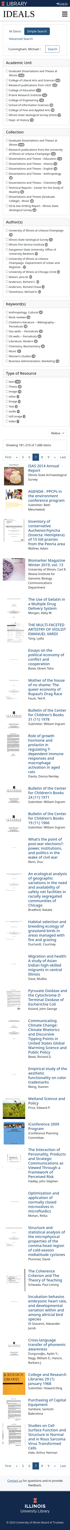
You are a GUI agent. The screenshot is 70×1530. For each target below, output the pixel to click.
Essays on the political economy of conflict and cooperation (46, 657)
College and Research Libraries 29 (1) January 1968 (47, 1379)
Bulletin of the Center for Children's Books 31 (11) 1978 (47, 715)
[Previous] (16, 457)
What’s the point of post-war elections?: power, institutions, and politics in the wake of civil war (46, 848)
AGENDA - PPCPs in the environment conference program (46, 496)
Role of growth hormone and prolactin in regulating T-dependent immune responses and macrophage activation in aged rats (45, 753)
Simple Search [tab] (37, 31)
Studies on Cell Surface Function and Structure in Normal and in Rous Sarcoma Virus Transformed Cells (47, 1437)
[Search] (26, 49)
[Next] (55, 457)
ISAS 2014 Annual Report (43, 468)
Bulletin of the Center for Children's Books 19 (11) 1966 (47, 818)
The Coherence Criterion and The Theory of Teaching (45, 1276)
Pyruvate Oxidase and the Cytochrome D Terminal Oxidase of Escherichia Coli (47, 997)
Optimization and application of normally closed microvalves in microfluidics (43, 1202)
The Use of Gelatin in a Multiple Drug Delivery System (46, 604)
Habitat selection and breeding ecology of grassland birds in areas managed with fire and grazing (47, 930)
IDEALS (19, 14)
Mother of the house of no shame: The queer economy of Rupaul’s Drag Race (46, 687)
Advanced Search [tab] (21, 39)
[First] (8, 457)
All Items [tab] (15, 31)
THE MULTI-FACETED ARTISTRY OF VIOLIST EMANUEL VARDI (47, 629)
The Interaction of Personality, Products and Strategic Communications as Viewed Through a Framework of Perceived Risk (47, 1163)
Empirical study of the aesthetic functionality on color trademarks (47, 1075)
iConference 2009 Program (43, 1126)
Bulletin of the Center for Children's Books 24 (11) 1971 (47, 793)
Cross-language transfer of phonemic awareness (47, 1345)
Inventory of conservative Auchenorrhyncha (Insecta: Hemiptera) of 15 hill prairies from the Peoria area (46, 532)
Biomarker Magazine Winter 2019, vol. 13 (46, 562)
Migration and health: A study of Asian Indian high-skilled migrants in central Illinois (47, 965)
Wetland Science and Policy (46, 1101)
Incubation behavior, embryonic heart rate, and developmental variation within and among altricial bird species (47, 1308)
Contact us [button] (14, 1481)
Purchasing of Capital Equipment (47, 1402)
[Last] (63, 457)
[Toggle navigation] (65, 14)
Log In (62, 3)
